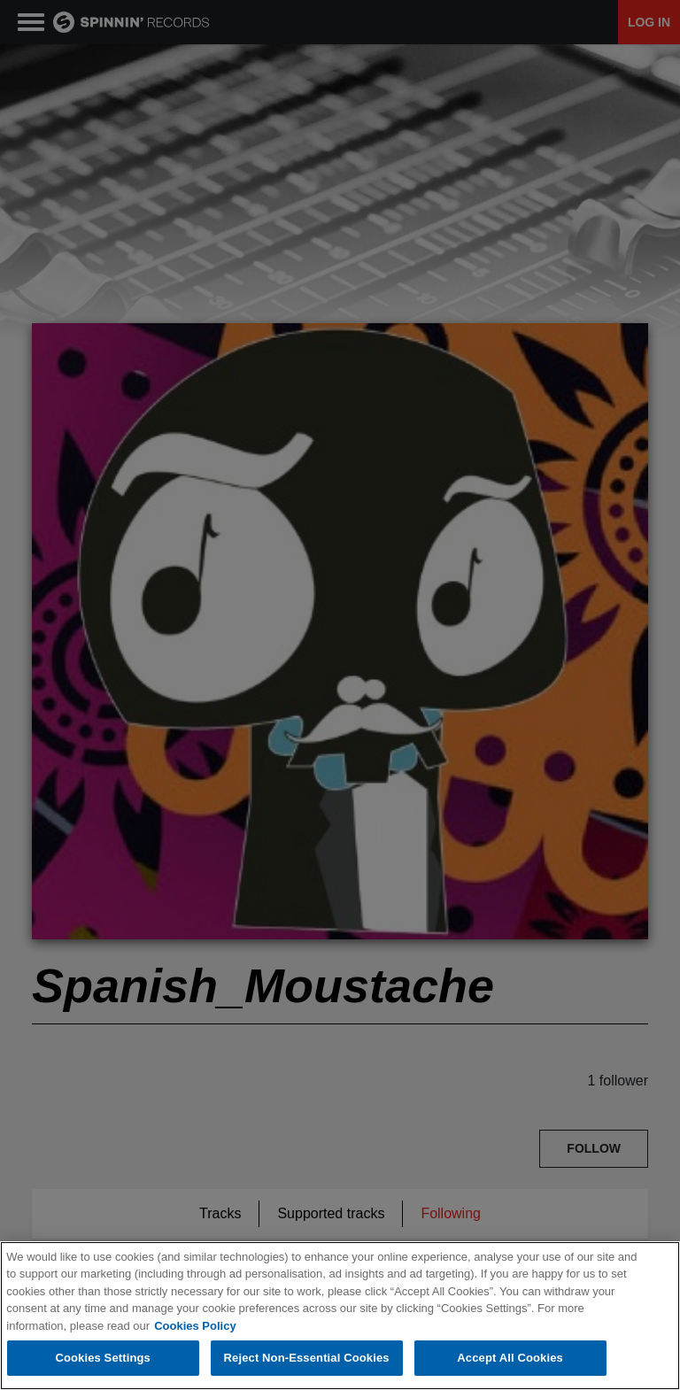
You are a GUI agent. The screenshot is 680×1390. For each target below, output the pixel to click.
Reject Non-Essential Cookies (307, 1357)
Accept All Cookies (510, 1357)
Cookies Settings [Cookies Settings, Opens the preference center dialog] (103, 1357)
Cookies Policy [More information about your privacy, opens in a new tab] (195, 1325)
